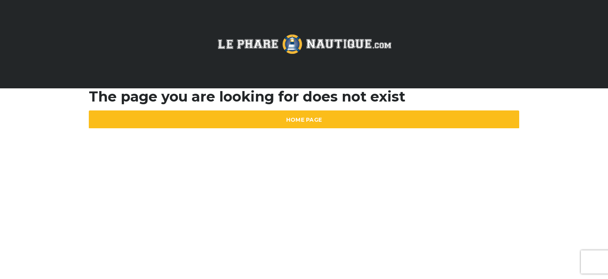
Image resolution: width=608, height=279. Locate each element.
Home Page (304, 119)
